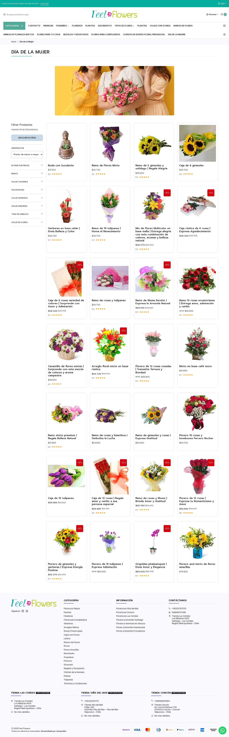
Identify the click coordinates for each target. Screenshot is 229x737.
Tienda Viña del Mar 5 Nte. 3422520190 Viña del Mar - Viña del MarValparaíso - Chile (99, 708)
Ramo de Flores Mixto (106, 181)
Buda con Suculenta (61, 181)
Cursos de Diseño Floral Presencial (144, 34)
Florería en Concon (125, 612)
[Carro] (223, 14)
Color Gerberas (27, 198)
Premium (48, 26)
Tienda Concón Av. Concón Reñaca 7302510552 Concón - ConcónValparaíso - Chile (165, 708)
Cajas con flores (160, 26)
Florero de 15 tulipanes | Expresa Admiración (107, 581)
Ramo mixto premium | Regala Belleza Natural (62, 452)
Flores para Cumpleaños (105, 34)
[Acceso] (212, 15)
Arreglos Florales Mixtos (18, 34)
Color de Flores (27, 222)
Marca (27, 173)
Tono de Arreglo (27, 214)
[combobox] (19, 14)
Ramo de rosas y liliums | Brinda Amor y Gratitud (151, 515)
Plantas (90, 26)
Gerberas (68, 623)
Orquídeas (69, 657)
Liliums (67, 638)
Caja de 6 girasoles (191, 181)
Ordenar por (17, 148)
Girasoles (68, 664)
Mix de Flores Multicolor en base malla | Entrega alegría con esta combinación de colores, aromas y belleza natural (153, 250)
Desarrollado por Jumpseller (53, 731)
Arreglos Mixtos (71, 627)
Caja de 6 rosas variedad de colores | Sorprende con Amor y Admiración (66, 319)
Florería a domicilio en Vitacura (130, 623)
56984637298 (177, 612)
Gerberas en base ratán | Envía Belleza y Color (64, 245)
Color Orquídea (27, 206)
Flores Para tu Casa (48, 34)
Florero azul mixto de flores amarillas (197, 581)
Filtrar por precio (27, 165)
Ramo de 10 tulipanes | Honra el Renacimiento (106, 245)
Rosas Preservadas (73, 631)
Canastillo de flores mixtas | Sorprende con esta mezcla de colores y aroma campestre (66, 386)
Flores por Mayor (72, 608)
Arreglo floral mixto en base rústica (110, 383)
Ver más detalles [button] (20, 712)
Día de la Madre (176, 34)
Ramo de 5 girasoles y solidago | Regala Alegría (151, 182)
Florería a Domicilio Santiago (129, 620)
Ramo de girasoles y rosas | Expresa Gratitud (153, 452)
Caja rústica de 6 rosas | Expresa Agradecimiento (195, 245)
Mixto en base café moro (195, 382)
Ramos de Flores (183, 26)
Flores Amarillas (71, 650)
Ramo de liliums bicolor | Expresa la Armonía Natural (152, 317)
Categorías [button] (14, 26)
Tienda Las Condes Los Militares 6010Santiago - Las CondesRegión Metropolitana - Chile (184, 620)
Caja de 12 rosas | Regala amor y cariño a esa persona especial (107, 517)
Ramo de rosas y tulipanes (109, 316)
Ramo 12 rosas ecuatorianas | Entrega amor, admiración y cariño (197, 319)
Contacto (34, 26)
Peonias (67, 612)
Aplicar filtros (27, 138)
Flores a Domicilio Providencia (130, 631)
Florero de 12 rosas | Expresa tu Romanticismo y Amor (196, 517)
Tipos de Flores (124, 26)
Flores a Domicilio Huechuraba (130, 627)
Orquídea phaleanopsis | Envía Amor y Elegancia (151, 581)
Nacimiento (105, 26)
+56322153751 (177, 608)
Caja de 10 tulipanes (61, 513)
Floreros (77, 26)
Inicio (13, 42)
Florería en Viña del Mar (127, 608)
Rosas (67, 646)
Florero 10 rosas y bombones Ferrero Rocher (196, 452)
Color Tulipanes (27, 181)
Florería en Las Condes (127, 616)
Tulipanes (68, 679)
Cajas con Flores (72, 635)
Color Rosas (27, 190)
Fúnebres (62, 26)
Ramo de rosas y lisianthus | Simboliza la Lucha (109, 452)
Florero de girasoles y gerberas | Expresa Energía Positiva (65, 582)
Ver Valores (55, 3)
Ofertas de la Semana (74, 672)
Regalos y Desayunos (75, 34)
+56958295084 (160, 701)
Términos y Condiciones (75, 683)
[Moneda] (222, 4)
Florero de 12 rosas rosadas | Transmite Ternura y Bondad (153, 385)
